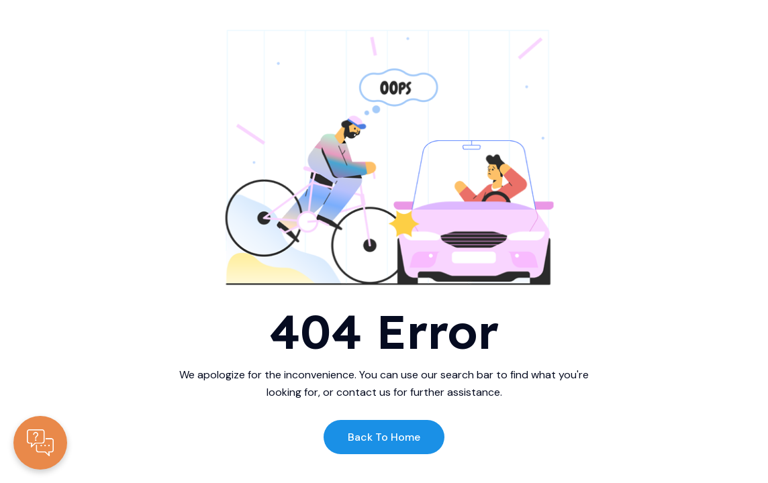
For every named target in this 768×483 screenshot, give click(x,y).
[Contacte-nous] (40, 443)
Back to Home (384, 437)
